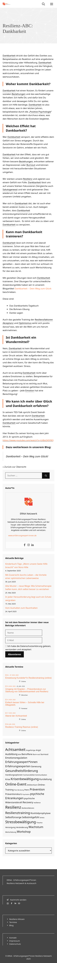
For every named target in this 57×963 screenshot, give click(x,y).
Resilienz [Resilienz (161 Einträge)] (13, 807)
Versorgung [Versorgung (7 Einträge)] (10, 827)
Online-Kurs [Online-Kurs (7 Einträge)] (32, 785)
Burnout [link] (30, 164)
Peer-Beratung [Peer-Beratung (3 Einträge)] (19, 790)
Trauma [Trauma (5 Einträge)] (39, 822)
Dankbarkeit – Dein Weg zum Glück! (27, 456)
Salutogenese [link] (10, 189)
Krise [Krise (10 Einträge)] (7, 779)
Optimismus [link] (25, 323)
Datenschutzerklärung (31, 646)
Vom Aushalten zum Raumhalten (21, 607)
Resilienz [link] (27, 178)
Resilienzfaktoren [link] (44, 319)
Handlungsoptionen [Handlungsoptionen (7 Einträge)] (14, 775)
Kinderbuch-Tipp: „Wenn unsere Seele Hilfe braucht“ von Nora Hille (26, 565)
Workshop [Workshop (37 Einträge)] (24, 831)
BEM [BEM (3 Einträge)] (19, 754)
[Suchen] (46, 475)
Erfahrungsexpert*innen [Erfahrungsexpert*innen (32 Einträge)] (21, 762)
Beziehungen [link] (19, 94)
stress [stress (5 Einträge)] (42, 817)
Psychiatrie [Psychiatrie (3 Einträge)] (25, 794)
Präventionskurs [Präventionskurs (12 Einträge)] (13, 794)
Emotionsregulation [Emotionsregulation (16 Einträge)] (16, 757)
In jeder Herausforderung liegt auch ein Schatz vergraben (28, 598)
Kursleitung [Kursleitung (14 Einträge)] (45, 779)
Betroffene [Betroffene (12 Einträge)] (27, 754)
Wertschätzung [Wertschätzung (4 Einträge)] (10, 832)
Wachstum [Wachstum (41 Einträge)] (36, 827)
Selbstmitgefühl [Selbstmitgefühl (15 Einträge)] (30, 817)
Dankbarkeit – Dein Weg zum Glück (33, 288)
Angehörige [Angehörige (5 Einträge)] (30, 750)
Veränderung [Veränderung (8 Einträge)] (22, 827)
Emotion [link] (29, 390)
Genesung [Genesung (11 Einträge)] (36, 766)
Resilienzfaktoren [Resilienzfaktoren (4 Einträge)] (28, 808)
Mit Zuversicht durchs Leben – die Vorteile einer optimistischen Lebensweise (25, 576)
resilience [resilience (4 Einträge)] (37, 803)
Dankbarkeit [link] (9, 55)
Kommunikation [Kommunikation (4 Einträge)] (41, 775)
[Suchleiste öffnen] (43, 3)
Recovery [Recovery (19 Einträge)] (28, 802)
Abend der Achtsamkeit (16, 716)
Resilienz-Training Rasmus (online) (21, 727)
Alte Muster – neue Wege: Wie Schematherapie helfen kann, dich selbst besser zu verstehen (28, 588)
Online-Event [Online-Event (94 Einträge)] (15, 784)
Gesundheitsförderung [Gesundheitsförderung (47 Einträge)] (21, 771)
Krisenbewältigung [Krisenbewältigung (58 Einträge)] (25, 779)
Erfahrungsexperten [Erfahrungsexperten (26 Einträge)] (17, 766)
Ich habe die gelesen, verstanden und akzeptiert (28, 648)
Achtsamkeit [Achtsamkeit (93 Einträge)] (15, 749)
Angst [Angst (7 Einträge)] (38, 750)
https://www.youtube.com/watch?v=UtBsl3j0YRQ (28, 440)
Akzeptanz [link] (8, 323)
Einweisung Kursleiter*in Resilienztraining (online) (28, 678)
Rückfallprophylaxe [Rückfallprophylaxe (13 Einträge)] (41, 813)
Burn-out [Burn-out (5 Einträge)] (36, 754)
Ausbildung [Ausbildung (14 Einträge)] (11, 754)
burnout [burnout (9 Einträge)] (44, 754)
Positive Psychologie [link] (40, 111)
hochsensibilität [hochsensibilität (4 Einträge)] (29, 775)
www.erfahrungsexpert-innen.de (22, 535)
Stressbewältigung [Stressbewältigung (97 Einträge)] (20, 821)
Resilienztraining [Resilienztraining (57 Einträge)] (17, 813)
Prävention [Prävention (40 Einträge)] (37, 789)
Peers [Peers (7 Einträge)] (26, 790)
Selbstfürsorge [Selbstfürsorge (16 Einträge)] (13, 817)
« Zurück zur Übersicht (14, 466)
